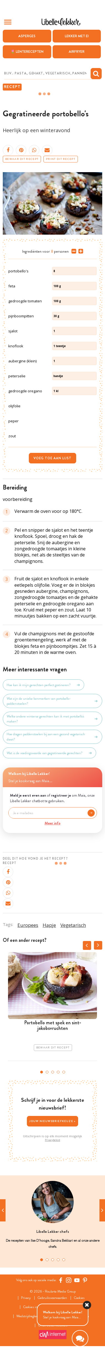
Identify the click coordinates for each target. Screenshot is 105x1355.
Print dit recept (60, 159)
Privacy (26, 1298)
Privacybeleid (52, 1140)
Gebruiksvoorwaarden (52, 1298)
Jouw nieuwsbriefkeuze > (52, 1121)
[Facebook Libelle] (60, 1280)
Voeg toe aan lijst (52, 458)
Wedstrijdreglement (30, 1316)
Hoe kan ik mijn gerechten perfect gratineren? (43, 685)
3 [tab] (52, 1072)
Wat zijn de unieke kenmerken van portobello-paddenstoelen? (52, 701)
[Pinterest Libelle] (85, 1280)
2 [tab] (47, 1072)
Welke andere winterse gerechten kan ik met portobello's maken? (52, 719)
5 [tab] (63, 1072)
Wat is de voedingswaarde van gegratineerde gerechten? (49, 753)
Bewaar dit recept (22, 159)
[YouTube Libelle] (77, 1280)
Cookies (79, 1298)
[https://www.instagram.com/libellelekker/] (68, 1280)
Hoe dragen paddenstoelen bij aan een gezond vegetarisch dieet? (52, 737)
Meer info (52, 823)
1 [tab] (41, 1072)
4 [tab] (58, 1072)
